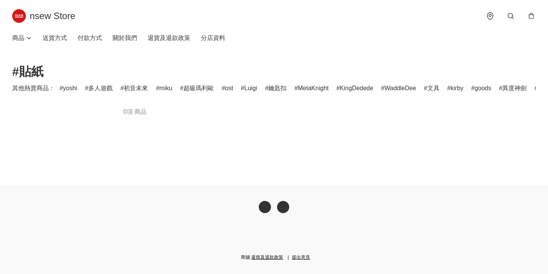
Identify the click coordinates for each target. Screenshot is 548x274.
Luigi (250, 88)
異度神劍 (514, 88)
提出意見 (301, 257)
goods (483, 88)
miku (165, 88)
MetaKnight (313, 88)
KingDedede (356, 88)
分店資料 (213, 38)
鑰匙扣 (277, 88)
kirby (457, 88)
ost (229, 88)
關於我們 (125, 38)
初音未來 (136, 88)
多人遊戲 (100, 88)
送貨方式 (55, 38)
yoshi (70, 88)
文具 (433, 88)
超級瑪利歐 (198, 88)
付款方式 (90, 38)
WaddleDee (400, 88)
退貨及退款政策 (169, 38)
